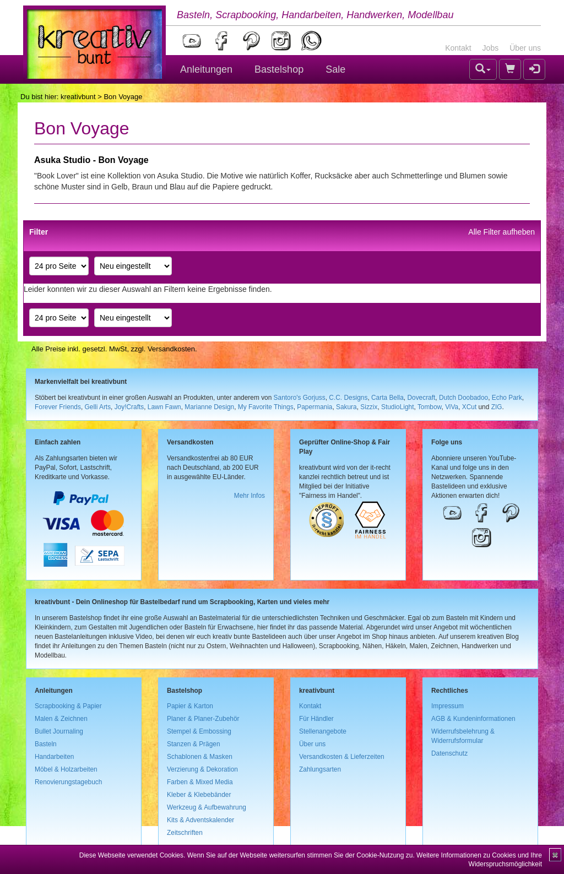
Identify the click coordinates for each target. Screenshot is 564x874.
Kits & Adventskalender (200, 820)
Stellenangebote (322, 731)
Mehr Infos (249, 496)
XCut (469, 407)
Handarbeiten (54, 757)
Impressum (447, 706)
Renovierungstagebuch (68, 782)
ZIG (496, 407)
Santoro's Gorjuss (300, 397)
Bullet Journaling (59, 731)
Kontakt (458, 48)
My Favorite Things (266, 407)
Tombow (429, 407)
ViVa (451, 407)
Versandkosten (171, 349)
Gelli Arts (98, 407)
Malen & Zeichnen (61, 719)
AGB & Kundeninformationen (473, 719)
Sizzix (368, 407)
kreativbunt (78, 97)
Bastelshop (278, 69)
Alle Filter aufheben (501, 231)
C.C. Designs (348, 397)
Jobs (490, 48)
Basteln (46, 744)
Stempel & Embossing (199, 731)
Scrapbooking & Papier (68, 706)
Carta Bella (387, 397)
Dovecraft (421, 397)
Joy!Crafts (129, 407)
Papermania (314, 407)
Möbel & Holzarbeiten (66, 769)
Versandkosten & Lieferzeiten (341, 757)
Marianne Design (209, 407)
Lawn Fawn (164, 407)
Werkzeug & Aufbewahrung (206, 807)
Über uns (525, 48)
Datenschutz (449, 753)
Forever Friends (58, 407)
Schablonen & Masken (199, 757)
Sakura (346, 407)
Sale (335, 69)
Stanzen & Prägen (193, 744)
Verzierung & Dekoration (202, 769)
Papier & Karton (190, 706)
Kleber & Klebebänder (199, 795)
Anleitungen (206, 69)
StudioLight (397, 407)
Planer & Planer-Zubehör (203, 719)
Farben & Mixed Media (200, 782)
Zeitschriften (185, 833)
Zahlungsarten (320, 769)
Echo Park (507, 397)
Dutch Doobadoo (463, 397)
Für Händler (316, 719)
